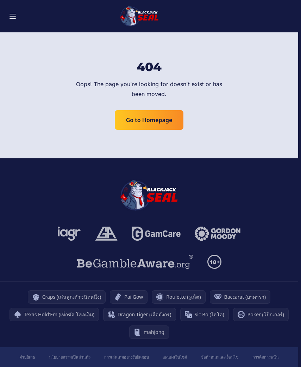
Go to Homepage (149, 120)
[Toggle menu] (13, 16)
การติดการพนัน (265, 357)
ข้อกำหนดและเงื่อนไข (220, 357)
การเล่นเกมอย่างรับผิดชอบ (126, 357)
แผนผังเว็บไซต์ (175, 357)
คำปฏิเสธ (27, 357)
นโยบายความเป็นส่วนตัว (69, 357)
